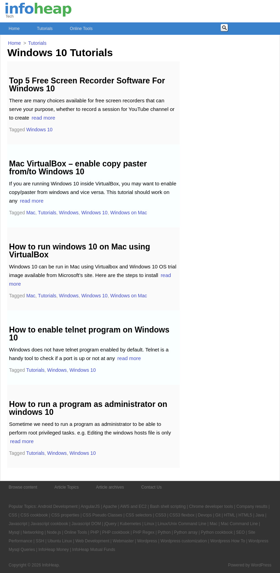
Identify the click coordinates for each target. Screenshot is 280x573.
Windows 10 (39, 129)
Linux (149, 523)
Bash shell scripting (168, 506)
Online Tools (81, 28)
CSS (13, 515)
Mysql (14, 532)
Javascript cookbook (49, 523)
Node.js (54, 532)
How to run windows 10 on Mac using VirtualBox (79, 250)
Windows (69, 212)
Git (217, 515)
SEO (240, 532)
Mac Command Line (239, 523)
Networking (33, 532)
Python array (186, 532)
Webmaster (123, 541)
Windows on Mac (128, 212)
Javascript (18, 523)
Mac (30, 212)
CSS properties (65, 515)
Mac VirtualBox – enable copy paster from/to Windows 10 (78, 167)
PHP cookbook (115, 532)
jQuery (110, 523)
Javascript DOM (86, 523)
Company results (251, 506)
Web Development (93, 541)
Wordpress (147, 541)
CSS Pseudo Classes (102, 515)
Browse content (23, 487)
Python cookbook (217, 532)
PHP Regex (143, 532)
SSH (40, 541)
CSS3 (160, 515)
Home (14, 28)
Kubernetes (130, 523)
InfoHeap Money (53, 549)
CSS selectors (139, 515)
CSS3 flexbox (181, 515)
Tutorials (45, 28)
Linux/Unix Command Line (182, 523)
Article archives (110, 487)
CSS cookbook (34, 515)
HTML (229, 515)
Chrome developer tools (211, 506)
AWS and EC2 (133, 506)
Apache (110, 506)
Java (260, 515)
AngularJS (90, 506)
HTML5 (245, 515)
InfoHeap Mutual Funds (93, 549)
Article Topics (66, 487)
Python (164, 532)
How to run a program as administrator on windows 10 (88, 408)
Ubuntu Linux (60, 541)
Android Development (58, 506)
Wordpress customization (183, 541)
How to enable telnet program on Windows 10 (89, 333)
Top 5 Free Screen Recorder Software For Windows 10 (87, 84)
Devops (205, 515)
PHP (94, 532)
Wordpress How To (227, 541)
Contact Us (151, 487)
